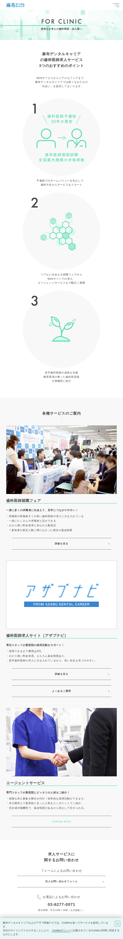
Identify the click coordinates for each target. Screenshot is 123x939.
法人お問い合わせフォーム (61, 881)
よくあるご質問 (61, 691)
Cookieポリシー (61, 930)
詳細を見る (61, 543)
